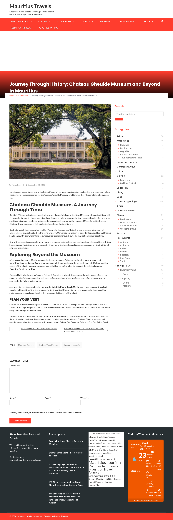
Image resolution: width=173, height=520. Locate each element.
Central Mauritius (126, 166)
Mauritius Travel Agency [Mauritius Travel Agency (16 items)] (101, 471)
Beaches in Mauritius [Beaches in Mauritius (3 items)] (113, 434)
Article (120, 136)
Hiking (120, 192)
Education (122, 187)
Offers (120, 206)
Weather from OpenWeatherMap (145, 500)
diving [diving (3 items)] (98, 446)
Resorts (148, 21)
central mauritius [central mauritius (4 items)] (114, 443)
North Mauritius (128, 222)
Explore (42, 21)
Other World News (126, 210)
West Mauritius (128, 228)
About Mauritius (19, 21)
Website (84, 398)
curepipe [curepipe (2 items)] (92, 446)
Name (12, 398)
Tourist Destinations (131, 157)
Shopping (105, 21)
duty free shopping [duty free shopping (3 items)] (109, 446)
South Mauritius (128, 225)
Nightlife (124, 151)
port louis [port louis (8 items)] (109, 475)
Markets (127, 285)
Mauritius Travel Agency (48, 345)
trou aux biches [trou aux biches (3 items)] (94, 485)
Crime (120, 171)
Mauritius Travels (30, 6)
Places (120, 215)
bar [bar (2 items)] (90, 434)
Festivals (125, 180)
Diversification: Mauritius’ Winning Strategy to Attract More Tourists (84, 330)
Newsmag (21, 516)
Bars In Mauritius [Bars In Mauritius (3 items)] (98, 434)
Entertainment (128, 270)
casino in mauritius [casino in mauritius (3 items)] (109, 440)
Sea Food (125, 258)
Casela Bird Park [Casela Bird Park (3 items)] (95, 440)
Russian (124, 254)
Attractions (64, 21)
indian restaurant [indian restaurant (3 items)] (95, 453)
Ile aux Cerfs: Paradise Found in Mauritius (39, 329)
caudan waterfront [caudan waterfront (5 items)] (97, 443)
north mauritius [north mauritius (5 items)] (96, 475)
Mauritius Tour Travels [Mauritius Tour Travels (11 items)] (103, 466)
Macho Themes (61, 516)
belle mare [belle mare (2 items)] (92, 437)
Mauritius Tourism (26, 345)
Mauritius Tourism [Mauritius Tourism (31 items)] (105, 462)
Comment (14, 365)
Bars (125, 274)
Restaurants (127, 21)
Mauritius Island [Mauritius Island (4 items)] (96, 456)
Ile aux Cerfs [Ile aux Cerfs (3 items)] (113, 450)
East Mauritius (128, 219)
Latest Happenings (127, 201)
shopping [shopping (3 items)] (117, 479)
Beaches (124, 145)
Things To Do (124, 265)
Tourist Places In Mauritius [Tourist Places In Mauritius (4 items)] (100, 482)
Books (126, 282)
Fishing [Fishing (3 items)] (120, 446)
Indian (123, 248)
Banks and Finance (127, 162)
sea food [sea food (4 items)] (108, 479)
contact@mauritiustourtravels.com (25, 460)
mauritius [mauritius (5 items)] (107, 453)
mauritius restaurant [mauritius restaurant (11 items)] (102, 459)
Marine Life (126, 148)
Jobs (119, 197)
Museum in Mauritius (72, 345)
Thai (122, 261)
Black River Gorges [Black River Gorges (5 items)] (106, 436)
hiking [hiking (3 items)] (105, 450)
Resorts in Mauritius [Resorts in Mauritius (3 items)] (96, 479)
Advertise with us (48, 27)
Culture (85, 21)
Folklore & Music (128, 183)
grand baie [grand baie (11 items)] (95, 449)
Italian (123, 251)
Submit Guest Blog (21, 27)
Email (48, 398)
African (124, 242)
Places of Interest (129, 154)
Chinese (124, 245)
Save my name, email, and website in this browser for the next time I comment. (46, 412)
